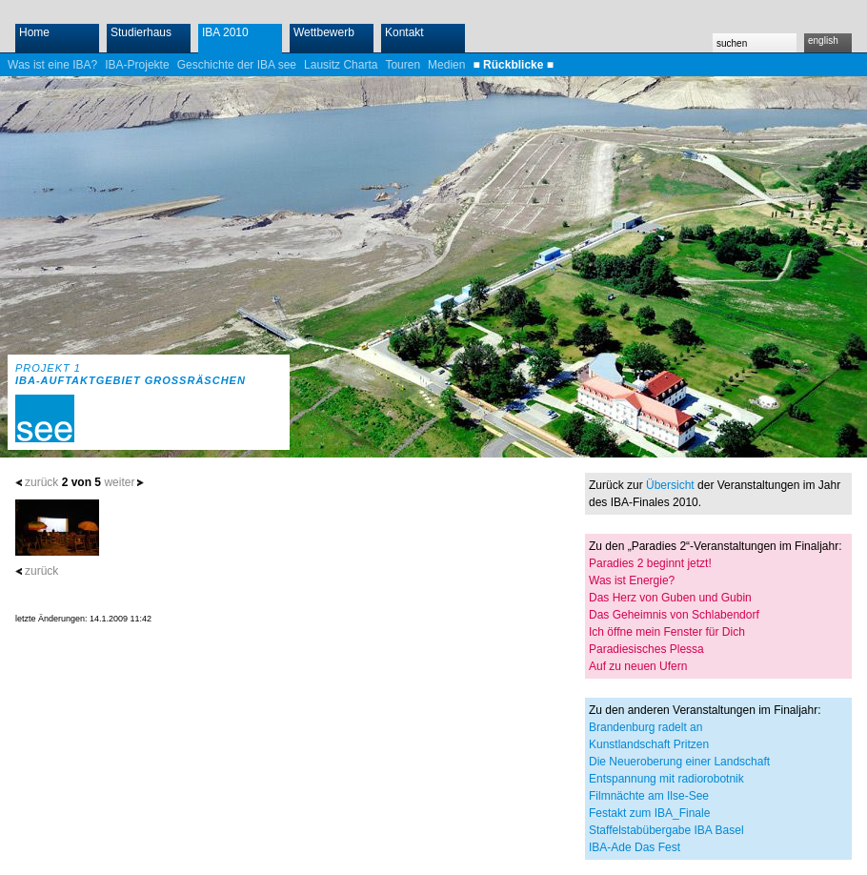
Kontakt (404, 32)
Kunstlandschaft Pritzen (649, 744)
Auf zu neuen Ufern (638, 666)
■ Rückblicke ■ (513, 64)
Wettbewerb (323, 32)
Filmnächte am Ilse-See (649, 796)
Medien (446, 64)
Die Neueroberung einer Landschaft (679, 761)
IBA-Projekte (137, 64)
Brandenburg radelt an (645, 727)
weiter (119, 482)
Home (34, 32)
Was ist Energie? (632, 580)
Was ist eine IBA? (52, 64)
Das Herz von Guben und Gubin (670, 597)
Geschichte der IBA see (236, 64)
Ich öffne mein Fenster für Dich (667, 632)
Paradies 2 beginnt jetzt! (650, 563)
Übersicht (670, 485)
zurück (41, 482)
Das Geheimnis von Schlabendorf (674, 614)
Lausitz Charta (340, 64)
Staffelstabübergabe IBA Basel (666, 830)
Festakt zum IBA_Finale (649, 813)
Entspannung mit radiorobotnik (666, 778)
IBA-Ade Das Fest (634, 847)
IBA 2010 (225, 32)
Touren (402, 64)
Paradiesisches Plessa (646, 649)
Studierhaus (141, 32)
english (823, 40)
